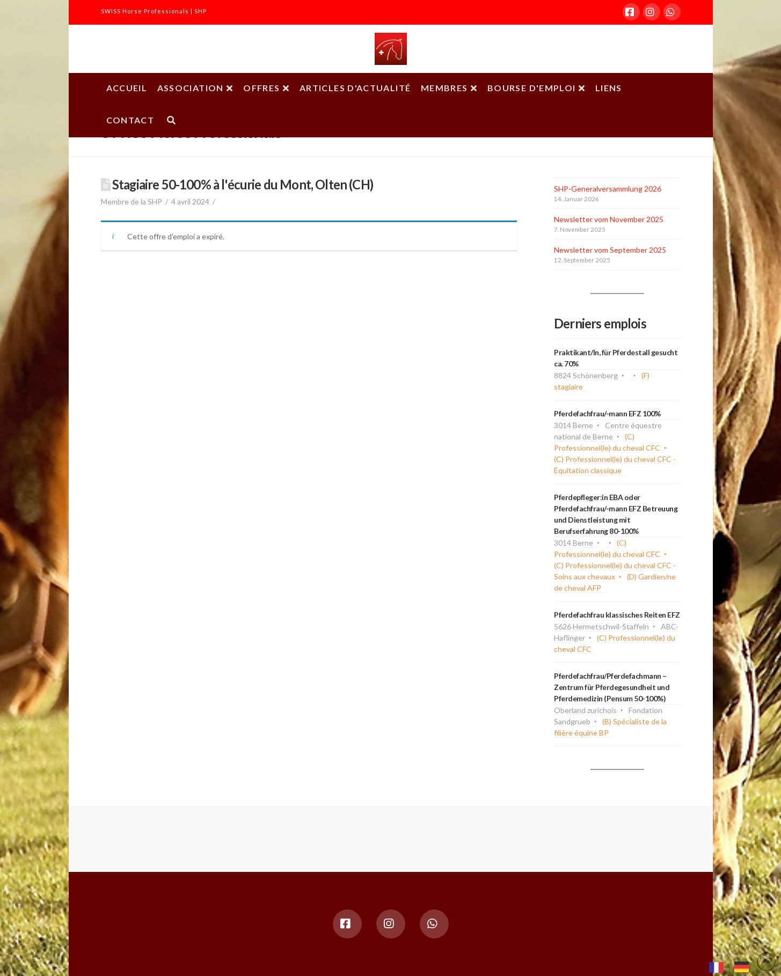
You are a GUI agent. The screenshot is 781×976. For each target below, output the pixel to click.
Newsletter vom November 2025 (608, 219)
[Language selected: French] (734, 965)
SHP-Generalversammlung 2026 (607, 188)
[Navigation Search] (171, 121)
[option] (744, 967)
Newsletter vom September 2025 (610, 249)
